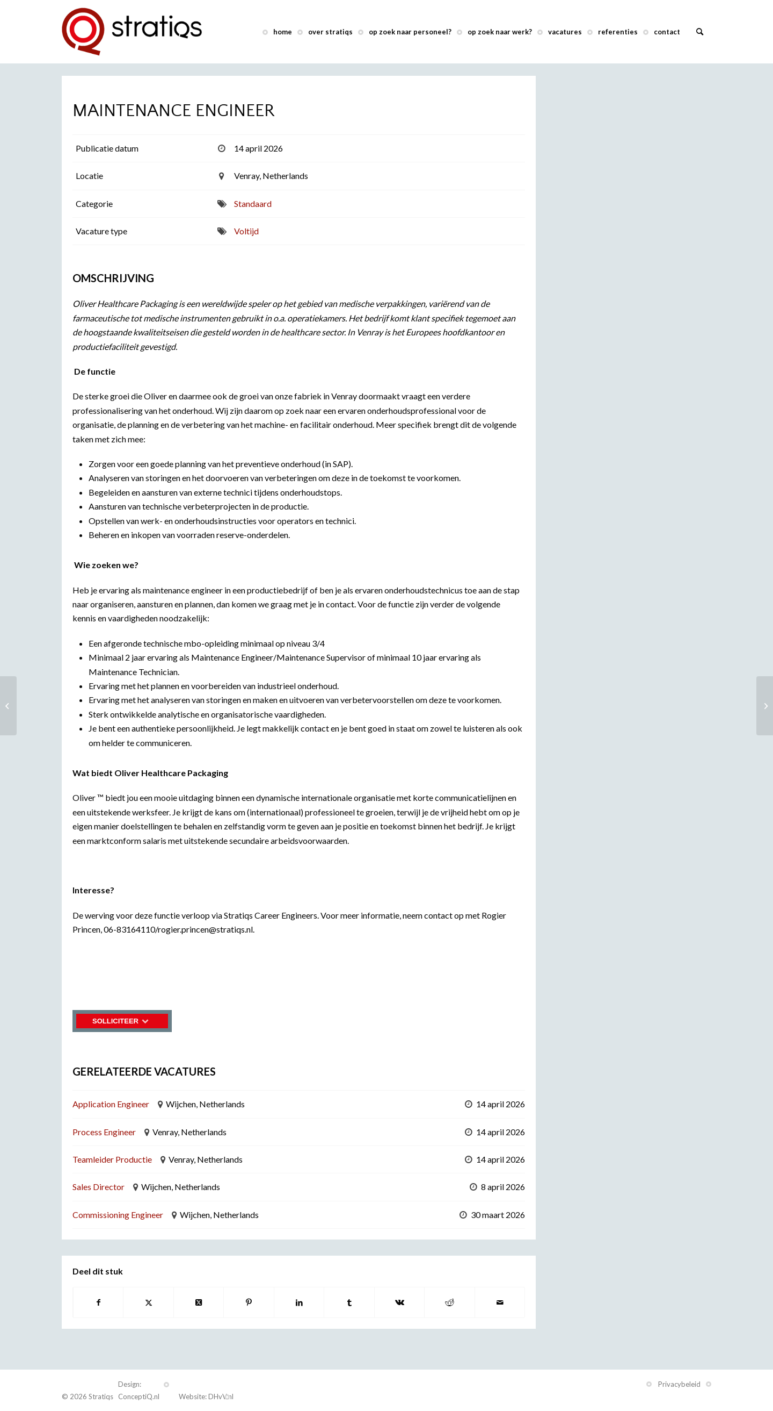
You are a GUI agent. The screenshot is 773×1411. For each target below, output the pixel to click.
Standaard (253, 203)
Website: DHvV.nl (206, 1396)
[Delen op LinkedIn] (299, 1302)
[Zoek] (699, 31)
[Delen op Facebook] (98, 1302)
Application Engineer (110, 1104)
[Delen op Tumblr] (349, 1302)
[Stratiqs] (132, 31)
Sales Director (98, 1186)
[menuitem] (282, 31)
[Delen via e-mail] (500, 1302)
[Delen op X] (148, 1302)
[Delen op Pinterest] (248, 1302)
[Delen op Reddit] (449, 1302)
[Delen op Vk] (399, 1302)
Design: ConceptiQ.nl (138, 1390)
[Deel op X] (198, 1302)
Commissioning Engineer (117, 1214)
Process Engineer (104, 1132)
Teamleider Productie (112, 1159)
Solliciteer (122, 1021)
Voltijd (246, 231)
